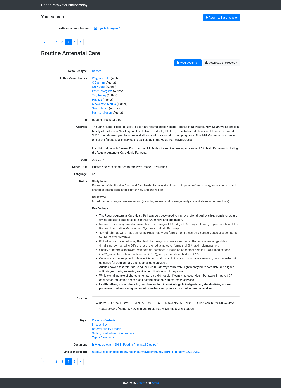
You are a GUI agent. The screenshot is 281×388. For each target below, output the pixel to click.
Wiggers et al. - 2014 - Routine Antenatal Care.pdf (125, 344)
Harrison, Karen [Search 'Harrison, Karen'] (102, 112)
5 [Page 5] (74, 42)
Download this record (220, 62)
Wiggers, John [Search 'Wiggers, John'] (101, 78)
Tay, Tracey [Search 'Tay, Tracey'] (99, 95)
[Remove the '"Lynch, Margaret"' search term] (109, 28)
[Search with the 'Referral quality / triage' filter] (106, 329)
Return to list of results (222, 17)
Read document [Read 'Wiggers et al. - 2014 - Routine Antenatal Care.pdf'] (188, 62)
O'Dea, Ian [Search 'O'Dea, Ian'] (98, 82)
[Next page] (80, 42)
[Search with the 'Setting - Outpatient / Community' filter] (113, 333)
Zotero (141, 383)
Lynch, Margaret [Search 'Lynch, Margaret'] (102, 91)
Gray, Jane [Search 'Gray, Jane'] (98, 87)
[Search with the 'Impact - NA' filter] (99, 324)
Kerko (155, 383)
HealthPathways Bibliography (64, 5)
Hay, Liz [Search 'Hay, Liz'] (97, 99)
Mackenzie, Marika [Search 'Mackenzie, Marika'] (104, 104)
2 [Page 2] (56, 42)
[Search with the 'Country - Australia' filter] (104, 320)
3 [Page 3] (62, 42)
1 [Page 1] (50, 42)
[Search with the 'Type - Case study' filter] (103, 337)
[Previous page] (44, 42)
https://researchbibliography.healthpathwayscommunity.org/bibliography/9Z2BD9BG (146, 351)
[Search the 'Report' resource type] (96, 71)
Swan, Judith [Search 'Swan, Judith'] (100, 108)
